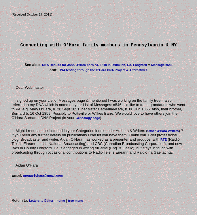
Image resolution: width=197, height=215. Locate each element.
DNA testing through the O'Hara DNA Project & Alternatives (102, 71)
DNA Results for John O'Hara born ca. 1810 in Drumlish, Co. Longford (94, 66)
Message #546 (162, 66)
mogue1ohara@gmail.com (42, 176)
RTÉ (163, 140)
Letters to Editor (41, 201)
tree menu (75, 201)
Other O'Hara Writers (163, 132)
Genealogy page (87, 119)
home (60, 201)
